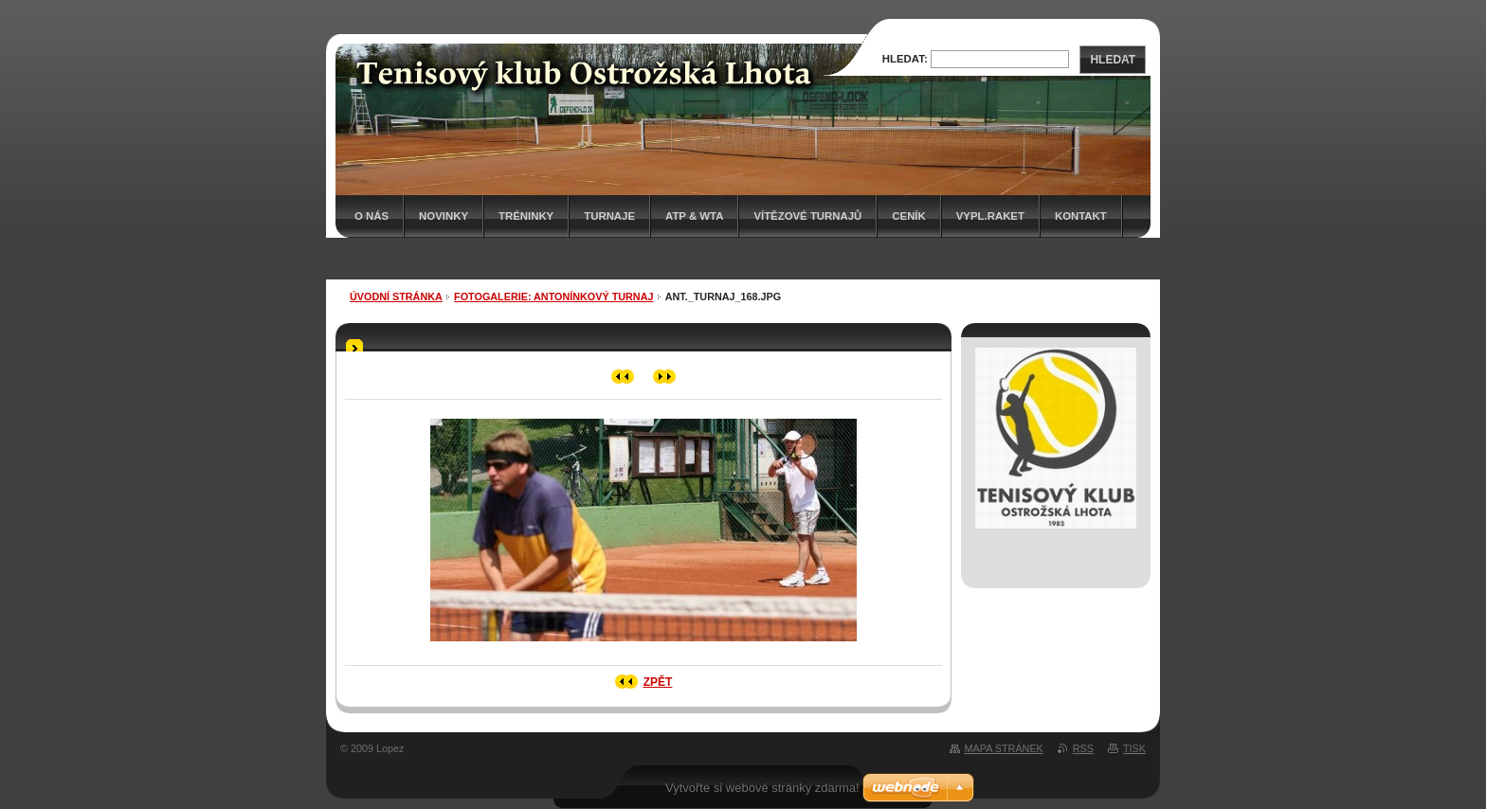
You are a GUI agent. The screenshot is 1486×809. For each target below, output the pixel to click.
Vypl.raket (990, 216)
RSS (1083, 748)
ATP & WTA (694, 216)
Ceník (908, 216)
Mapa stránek (1004, 748)
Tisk (1134, 748)
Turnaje (609, 216)
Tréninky (525, 216)
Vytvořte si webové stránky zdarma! (762, 788)
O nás (371, 216)
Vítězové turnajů (807, 216)
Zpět (658, 682)
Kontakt (1081, 216)
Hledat (1112, 59)
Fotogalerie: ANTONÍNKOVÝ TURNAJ (553, 296)
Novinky (443, 216)
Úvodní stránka (396, 296)
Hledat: (905, 58)
